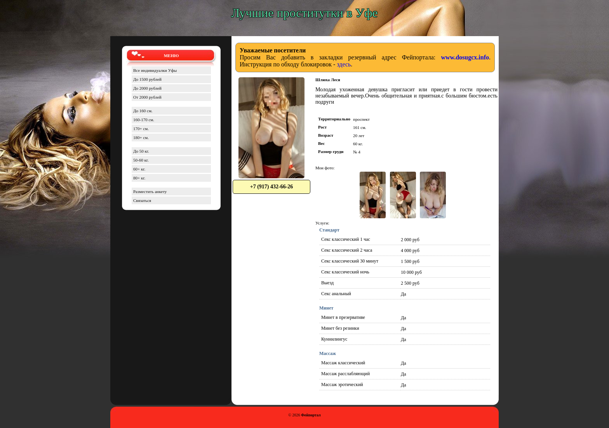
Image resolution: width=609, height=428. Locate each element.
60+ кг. (139, 169)
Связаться (142, 200)
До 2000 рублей (147, 88)
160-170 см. (143, 119)
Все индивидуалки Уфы (155, 70)
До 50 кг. (141, 151)
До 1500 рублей (147, 79)
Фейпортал (311, 415)
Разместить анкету (150, 191)
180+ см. (141, 137)
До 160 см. (143, 110)
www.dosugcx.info (465, 57)
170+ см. (141, 128)
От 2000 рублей (147, 97)
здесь (344, 64)
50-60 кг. (141, 160)
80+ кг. (139, 178)
